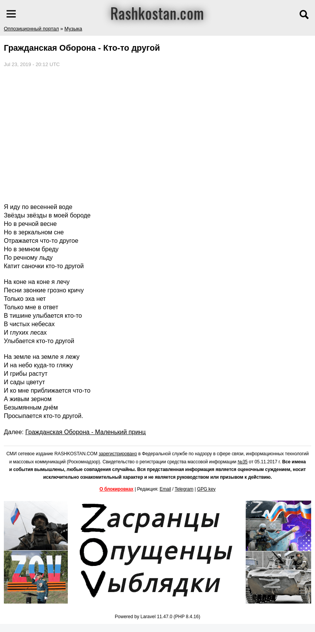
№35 (243, 461)
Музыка (73, 29)
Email (165, 489)
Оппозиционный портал (31, 29)
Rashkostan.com (157, 13)
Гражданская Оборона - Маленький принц (85, 432)
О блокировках (116, 489)
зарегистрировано (118, 453)
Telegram (184, 489)
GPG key (206, 489)
